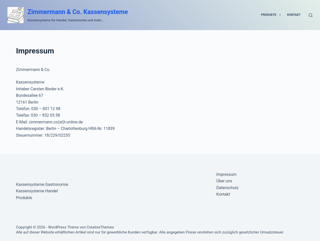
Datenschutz (227, 187)
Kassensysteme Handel (37, 191)
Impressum (226, 174)
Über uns (224, 181)
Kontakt (294, 15)
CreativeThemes (100, 227)
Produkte (272, 15)
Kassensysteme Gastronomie (42, 184)
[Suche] (310, 15)
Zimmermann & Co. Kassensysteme (78, 12)
